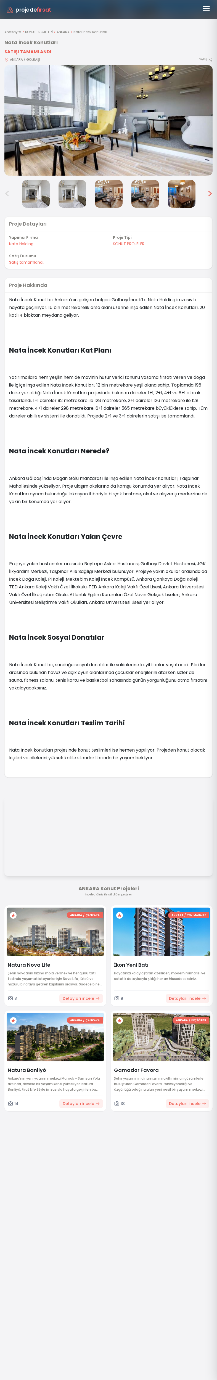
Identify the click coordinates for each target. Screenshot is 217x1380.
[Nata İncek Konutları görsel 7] (181, 194)
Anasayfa (12, 32)
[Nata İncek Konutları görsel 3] (36, 194)
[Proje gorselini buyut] (108, 120)
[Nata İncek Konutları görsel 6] (145, 194)
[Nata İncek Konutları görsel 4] (72, 194)
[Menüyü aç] (206, 8)
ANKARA (63, 32)
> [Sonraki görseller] (210, 193)
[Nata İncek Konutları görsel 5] (109, 194)
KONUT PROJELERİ (39, 32)
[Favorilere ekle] (13, 915)
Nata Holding (21, 244)
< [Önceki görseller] (7, 193)
